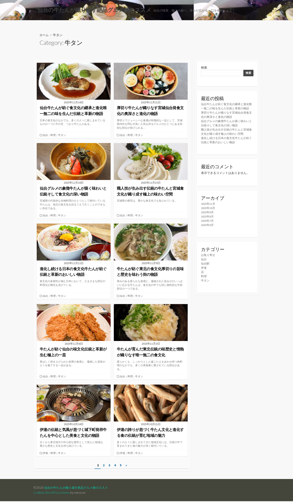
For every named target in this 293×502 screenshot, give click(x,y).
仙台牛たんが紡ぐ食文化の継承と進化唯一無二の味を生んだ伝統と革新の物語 (226, 109)
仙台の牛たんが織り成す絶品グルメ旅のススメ (78, 488)
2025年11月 (208, 209)
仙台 (45, 135)
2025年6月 (207, 231)
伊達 (45, 453)
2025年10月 (208, 214)
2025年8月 (207, 222)
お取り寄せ (208, 261)
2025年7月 (207, 227)
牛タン (62, 135)
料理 (53, 135)
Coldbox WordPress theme (52, 493)
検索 (204, 68)
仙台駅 (205, 270)
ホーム (44, 35)
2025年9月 (207, 218)
